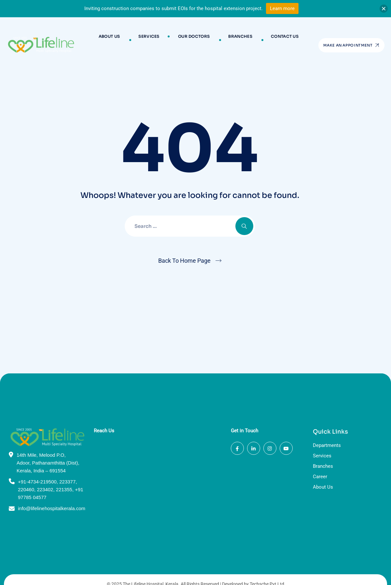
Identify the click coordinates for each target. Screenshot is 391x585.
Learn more (282, 8)
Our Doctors (194, 39)
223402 (45, 472)
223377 (67, 464)
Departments (327, 428)
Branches (233, 39)
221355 (64, 472)
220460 (26, 472)
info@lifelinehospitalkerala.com (51, 491)
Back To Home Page (184, 260)
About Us (122, 39)
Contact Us (271, 39)
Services (156, 39)
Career (320, 460)
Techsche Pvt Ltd (267, 566)
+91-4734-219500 (37, 464)
